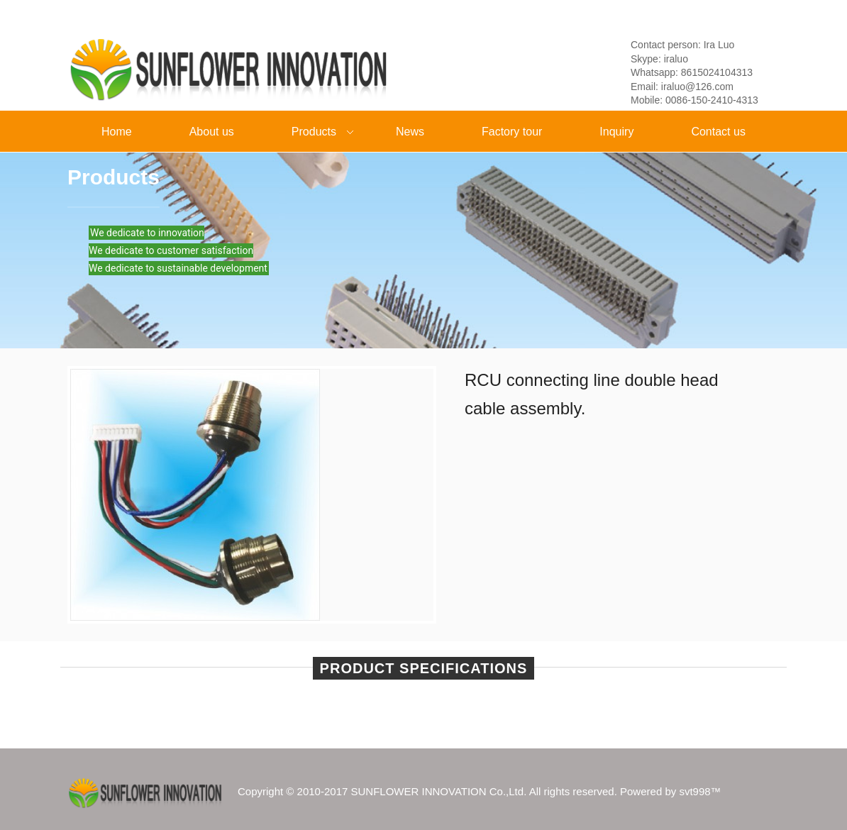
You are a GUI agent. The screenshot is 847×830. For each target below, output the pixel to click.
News (410, 132)
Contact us (718, 132)
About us (211, 132)
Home (116, 132)
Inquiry (616, 132)
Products (310, 133)
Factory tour (512, 132)
